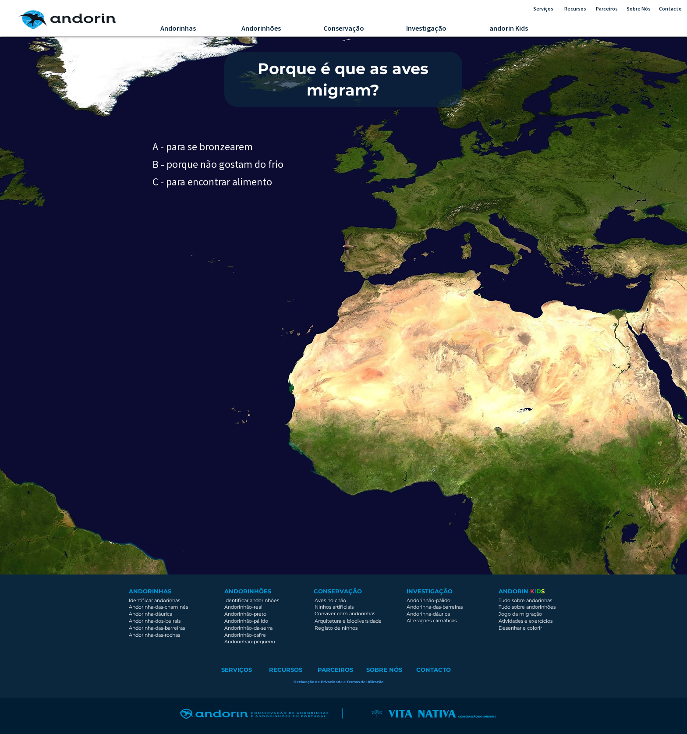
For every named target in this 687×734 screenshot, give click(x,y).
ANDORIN (514, 591)
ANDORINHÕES (247, 591)
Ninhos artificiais (334, 607)
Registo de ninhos (336, 628)
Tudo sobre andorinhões (527, 607)
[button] (338, 682)
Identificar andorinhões (251, 600)
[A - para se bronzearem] (205, 146)
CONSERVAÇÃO (338, 591)
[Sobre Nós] (638, 9)
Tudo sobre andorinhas (525, 600)
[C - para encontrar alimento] (213, 181)
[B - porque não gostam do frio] (260, 164)
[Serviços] (543, 9)
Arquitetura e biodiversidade (349, 621)
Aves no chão (330, 600)
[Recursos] (575, 9)
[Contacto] (670, 9)
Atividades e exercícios (525, 621)
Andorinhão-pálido (428, 600)
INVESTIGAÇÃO (430, 591)
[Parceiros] (606, 9)
